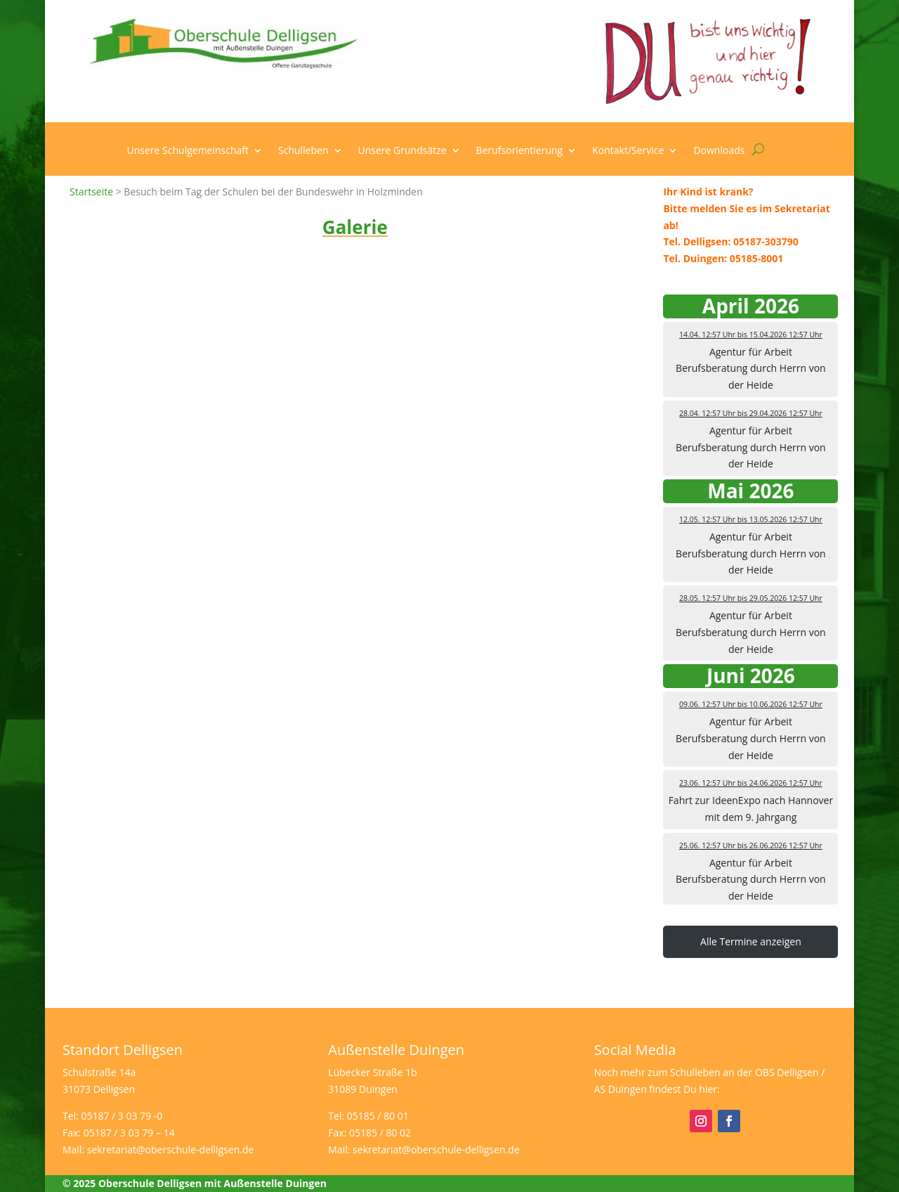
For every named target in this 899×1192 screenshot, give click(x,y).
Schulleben (303, 151)
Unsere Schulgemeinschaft (188, 151)
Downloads (718, 151)
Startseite (91, 191)
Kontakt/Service (628, 151)
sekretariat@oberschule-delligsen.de (170, 1149)
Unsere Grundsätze (402, 151)
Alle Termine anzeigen (750, 941)
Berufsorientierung (519, 151)
